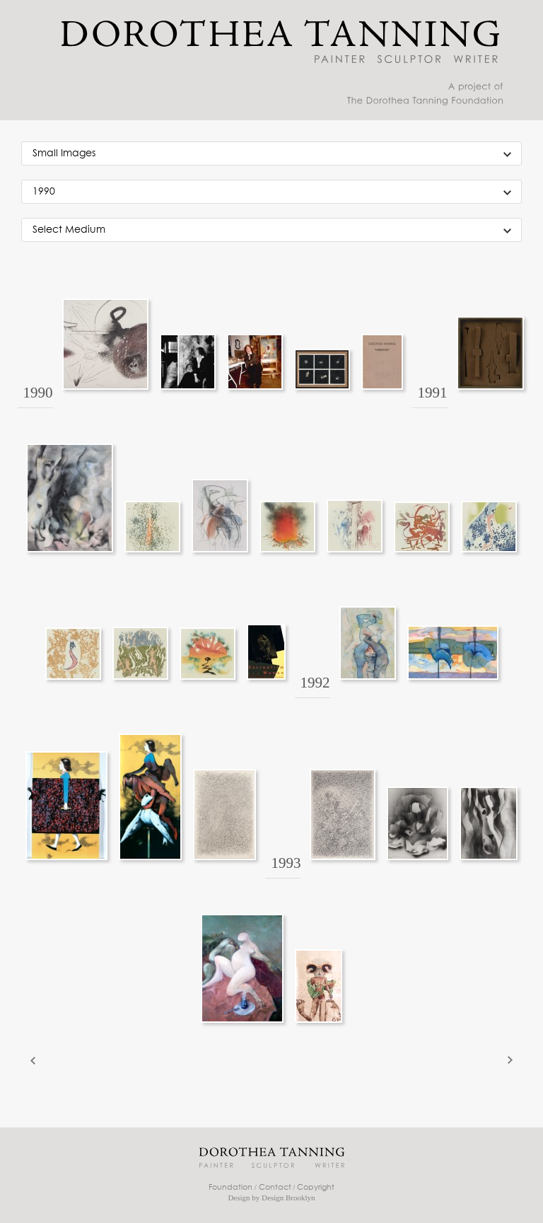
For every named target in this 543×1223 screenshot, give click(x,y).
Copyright (315, 1187)
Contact (275, 1187)
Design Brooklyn (288, 1197)
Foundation (230, 1187)
